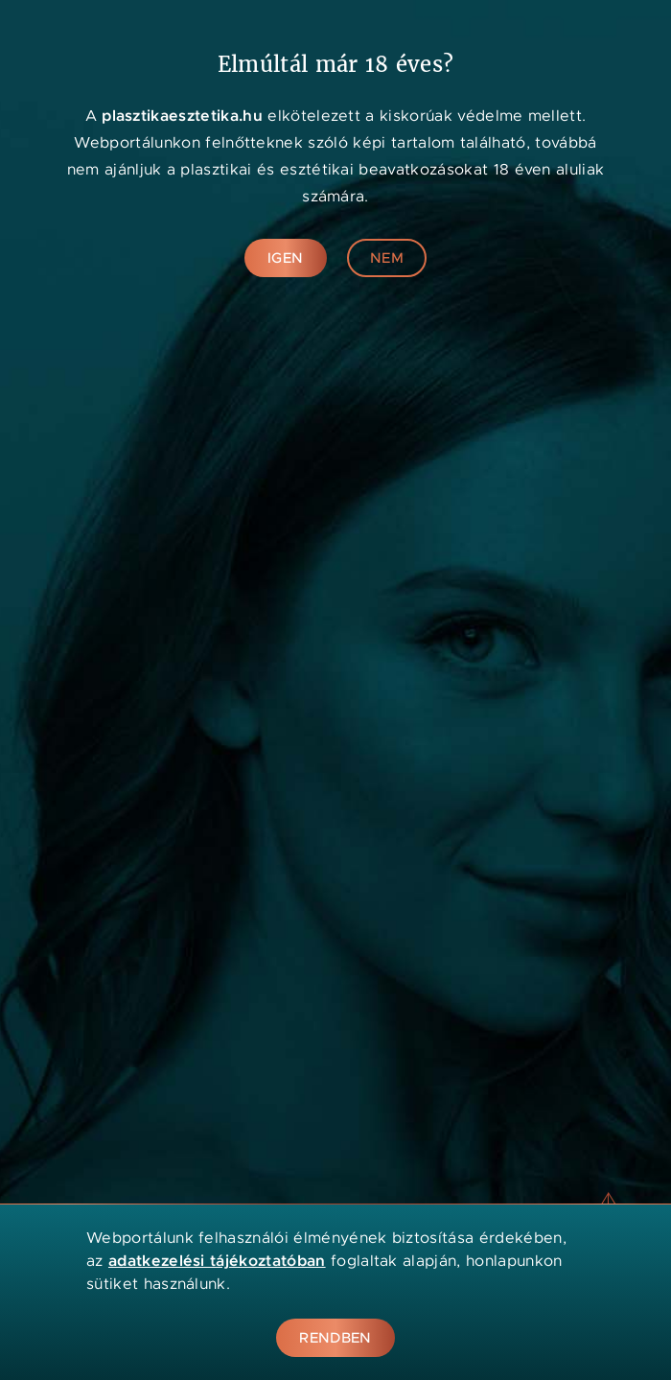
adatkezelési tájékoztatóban (217, 1261)
